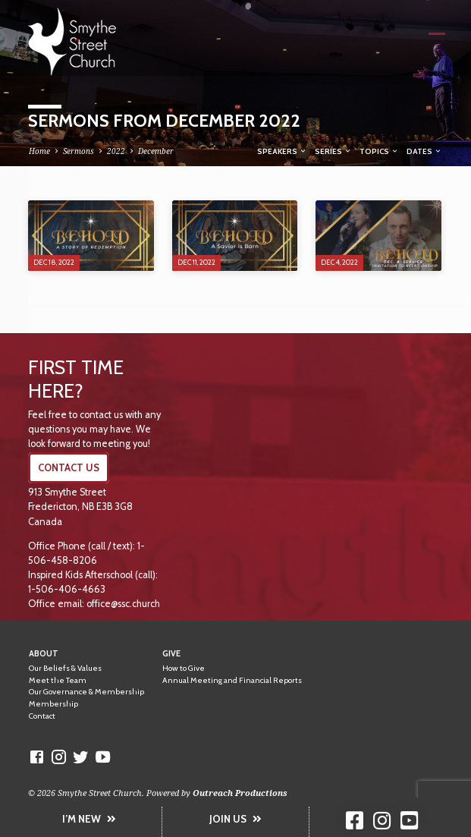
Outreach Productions (240, 792)
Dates (424, 151)
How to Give (183, 668)
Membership (53, 704)
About (43, 654)
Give (171, 654)
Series (333, 151)
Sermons (78, 151)
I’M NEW (89, 819)
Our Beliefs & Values (65, 668)
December (156, 151)
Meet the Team (57, 680)
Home (39, 151)
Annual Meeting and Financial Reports (232, 680)
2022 (116, 151)
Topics (379, 151)
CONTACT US (68, 468)
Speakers (282, 151)
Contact (42, 716)
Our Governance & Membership (86, 692)
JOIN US (235, 819)
